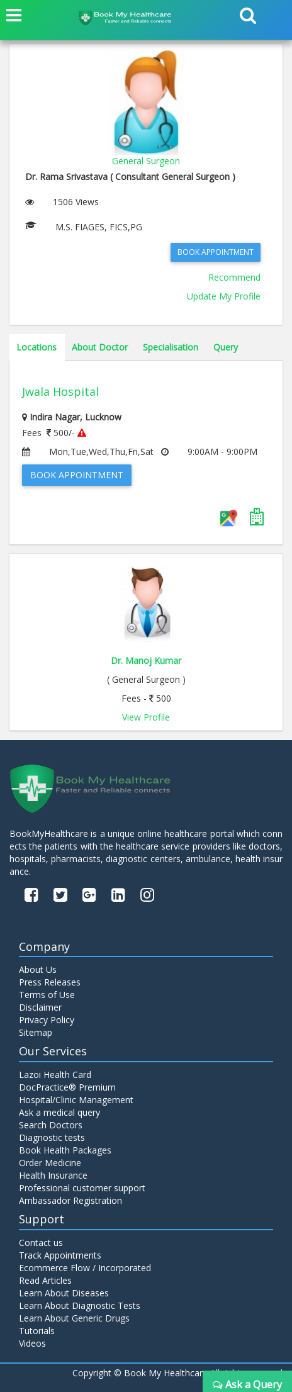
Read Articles (45, 1280)
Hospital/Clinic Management (76, 1100)
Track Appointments (60, 1255)
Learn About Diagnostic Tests (79, 1305)
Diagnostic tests (52, 1137)
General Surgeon (146, 161)
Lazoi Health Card (55, 1074)
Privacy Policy (46, 1020)
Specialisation (170, 347)
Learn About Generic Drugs (74, 1318)
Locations (36, 347)
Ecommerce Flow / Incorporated (85, 1268)
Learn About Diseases (64, 1293)
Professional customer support (82, 1188)
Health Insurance (53, 1175)
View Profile (146, 717)
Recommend (234, 277)
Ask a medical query (59, 1112)
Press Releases (50, 982)
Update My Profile (224, 296)
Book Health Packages (65, 1150)
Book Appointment (215, 252)
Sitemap (35, 1032)
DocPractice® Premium (67, 1087)
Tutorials (37, 1331)
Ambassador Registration (70, 1200)
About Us (38, 969)
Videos (32, 1343)
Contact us (41, 1243)
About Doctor (100, 347)
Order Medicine (50, 1163)
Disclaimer (40, 1007)
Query (225, 347)
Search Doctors (50, 1125)
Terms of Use (47, 995)
